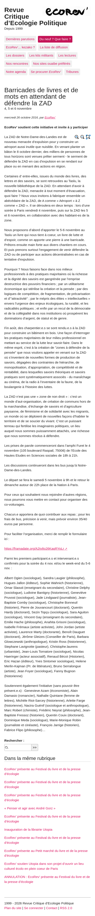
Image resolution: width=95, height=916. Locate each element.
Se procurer (46, 72)
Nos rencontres (17, 63)
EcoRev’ (50, 117)
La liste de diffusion (54, 47)
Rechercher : (14, 740)
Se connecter (34, 908)
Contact (51, 908)
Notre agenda (16, 72)
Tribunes (72, 72)
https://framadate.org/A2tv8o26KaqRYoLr (34, 548)
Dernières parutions (20, 39)
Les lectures (67, 55)
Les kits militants (41, 55)
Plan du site (12, 908)
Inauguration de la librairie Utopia (28, 829)
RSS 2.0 (66, 908)
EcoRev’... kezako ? (20, 47)
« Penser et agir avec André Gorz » (29, 808)
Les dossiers (15, 55)
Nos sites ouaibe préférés (51, 63)
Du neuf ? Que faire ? (55, 39)
